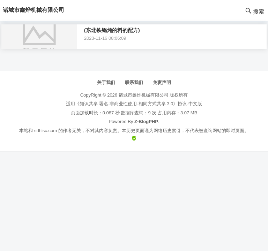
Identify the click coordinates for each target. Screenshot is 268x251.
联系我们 (134, 82)
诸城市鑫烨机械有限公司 (144, 95)
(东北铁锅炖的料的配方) (112, 30)
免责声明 (162, 82)
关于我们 (106, 82)
